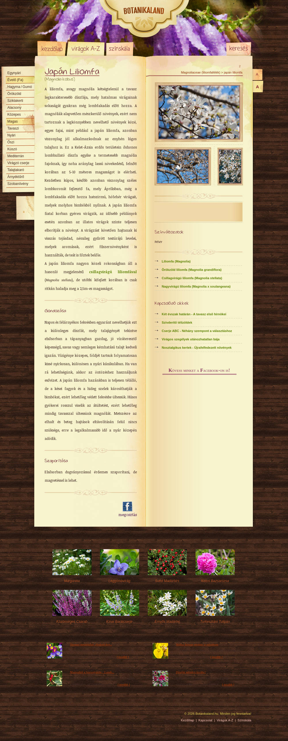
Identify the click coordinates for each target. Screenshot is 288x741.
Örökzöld (14, 94)
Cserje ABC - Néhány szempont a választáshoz (197, 331)
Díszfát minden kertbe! (191, 672)
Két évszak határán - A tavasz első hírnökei (194, 314)
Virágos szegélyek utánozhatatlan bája (191, 339)
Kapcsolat (205, 720)
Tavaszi (13, 128)
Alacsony (14, 108)
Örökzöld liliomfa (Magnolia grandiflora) (192, 269)
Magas (12, 121)
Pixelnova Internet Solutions (51, 715)
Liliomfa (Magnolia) (176, 261)
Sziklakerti (15, 101)
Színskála (119, 48)
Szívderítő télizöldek (177, 322)
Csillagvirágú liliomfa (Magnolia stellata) (192, 278)
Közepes (14, 114)
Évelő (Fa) (15, 80)
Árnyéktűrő (15, 177)
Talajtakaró (15, 170)
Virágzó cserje (18, 163)
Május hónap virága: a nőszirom (197, 644)
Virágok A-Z (86, 48)
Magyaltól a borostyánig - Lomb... (92, 672)
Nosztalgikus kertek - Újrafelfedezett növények (197, 347)
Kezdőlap (52, 48)
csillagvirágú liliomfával (113, 271)
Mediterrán (15, 156)
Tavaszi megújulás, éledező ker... (91, 644)
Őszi (10, 142)
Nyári (11, 135)
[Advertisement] (78, 509)
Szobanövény (18, 184)
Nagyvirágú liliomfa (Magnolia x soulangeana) (196, 286)
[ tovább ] (123, 657)
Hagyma (19, 87)
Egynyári (14, 73)
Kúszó (12, 149)
